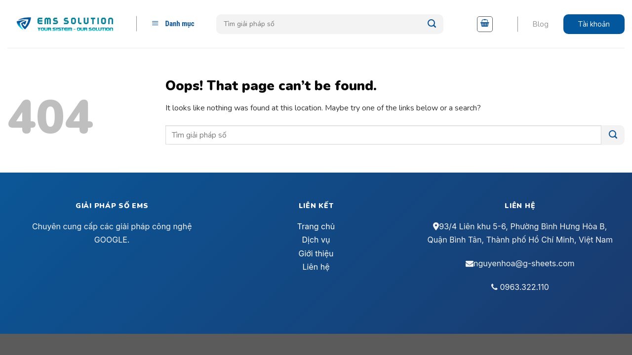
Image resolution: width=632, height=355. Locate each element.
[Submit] (431, 24)
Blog (540, 24)
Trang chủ (316, 226)
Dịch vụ (316, 240)
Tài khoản (594, 24)
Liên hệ (315, 267)
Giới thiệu (315, 253)
